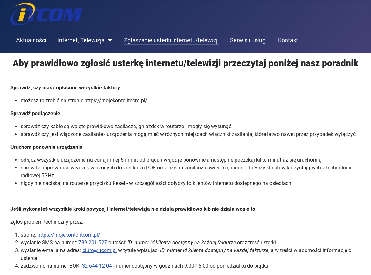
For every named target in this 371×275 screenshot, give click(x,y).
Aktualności (31, 40)
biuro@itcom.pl (99, 250)
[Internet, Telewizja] (109, 40)
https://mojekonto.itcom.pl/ (68, 235)
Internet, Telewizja (81, 40)
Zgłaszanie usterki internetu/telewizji (171, 40)
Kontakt (288, 40)
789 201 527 (92, 242)
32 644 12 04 (97, 266)
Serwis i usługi (248, 40)
